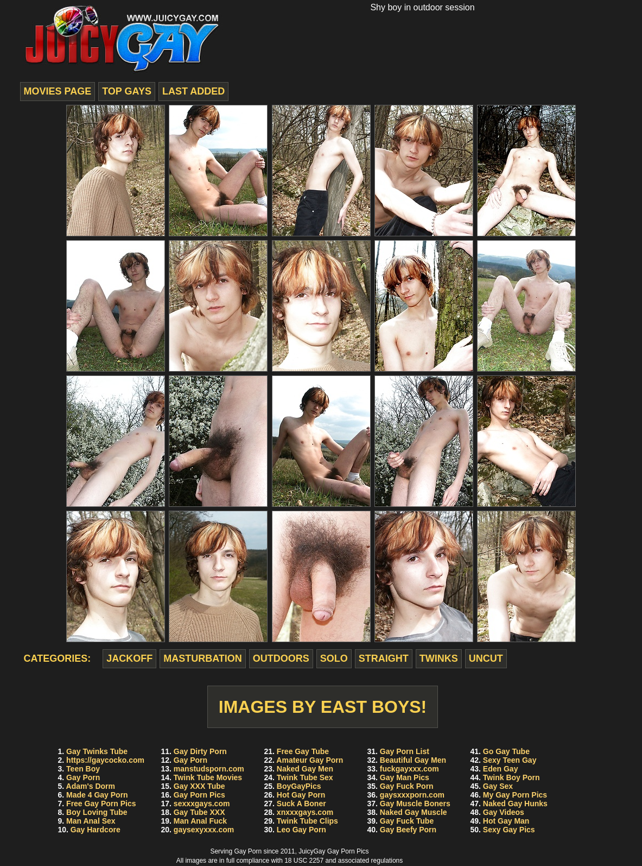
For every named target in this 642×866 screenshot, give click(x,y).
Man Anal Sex (91, 821)
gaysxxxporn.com (412, 794)
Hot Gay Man (506, 821)
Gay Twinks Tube (97, 751)
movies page (58, 91)
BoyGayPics (299, 786)
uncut (486, 658)
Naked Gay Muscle (413, 812)
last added (193, 91)
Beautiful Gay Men (413, 760)
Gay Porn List (404, 751)
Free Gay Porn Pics (101, 803)
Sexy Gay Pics (509, 829)
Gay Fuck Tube (407, 821)
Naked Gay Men (305, 768)
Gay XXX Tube (199, 786)
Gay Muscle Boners (415, 803)
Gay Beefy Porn (408, 829)
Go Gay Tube (506, 751)
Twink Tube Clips (307, 821)
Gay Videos (503, 812)
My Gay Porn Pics (515, 794)
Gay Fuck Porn (407, 786)
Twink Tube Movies (208, 777)
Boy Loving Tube (97, 812)
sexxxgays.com (202, 803)
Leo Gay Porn (301, 829)
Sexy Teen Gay (510, 760)
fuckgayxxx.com (409, 768)
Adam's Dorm (90, 786)
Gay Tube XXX (199, 812)
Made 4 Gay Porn (97, 794)
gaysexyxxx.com (204, 829)
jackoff (129, 658)
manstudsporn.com (209, 768)
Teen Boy (83, 768)
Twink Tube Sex (305, 777)
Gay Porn (83, 777)
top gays (126, 91)
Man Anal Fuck (200, 821)
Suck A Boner (301, 803)
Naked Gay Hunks (515, 803)
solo (334, 658)
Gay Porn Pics (199, 794)
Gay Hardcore (95, 829)
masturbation (202, 658)
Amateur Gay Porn (309, 760)
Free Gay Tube (303, 751)
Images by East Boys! (323, 707)
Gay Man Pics (404, 777)
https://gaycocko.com (105, 760)
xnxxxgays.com (305, 812)
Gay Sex (498, 786)
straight (384, 658)
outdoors (281, 658)
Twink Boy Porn (511, 777)
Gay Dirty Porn (200, 751)
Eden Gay (500, 768)
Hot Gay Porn (301, 794)
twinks (438, 658)
